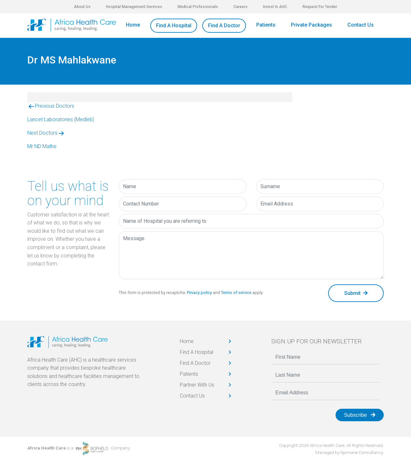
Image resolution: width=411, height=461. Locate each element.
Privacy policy (199, 292)
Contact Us (360, 25)
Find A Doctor (224, 25)
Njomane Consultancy (361, 452)
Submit (356, 293)
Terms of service (236, 292)
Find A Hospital (173, 25)
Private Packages (311, 25)
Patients (265, 25)
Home (133, 25)
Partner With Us (197, 385)
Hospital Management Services (134, 6)
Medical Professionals (198, 6)
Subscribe (359, 415)
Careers (240, 6)
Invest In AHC (275, 6)
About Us (82, 6)
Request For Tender (319, 6)
